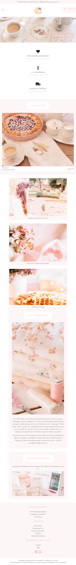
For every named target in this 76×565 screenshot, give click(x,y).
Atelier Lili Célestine (38, 536)
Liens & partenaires (38, 531)
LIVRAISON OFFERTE (38, 89)
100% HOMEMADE (38, 73)
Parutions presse (38, 528)
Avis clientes (38, 526)
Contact (38, 545)
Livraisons (38, 517)
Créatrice (38, 533)
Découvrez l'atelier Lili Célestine (38, 246)
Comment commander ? (38, 514)
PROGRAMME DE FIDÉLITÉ (38, 57)
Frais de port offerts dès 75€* (68, 11)
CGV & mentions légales (38, 511)
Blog (38, 547)
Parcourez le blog (38, 290)
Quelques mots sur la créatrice (38, 201)
